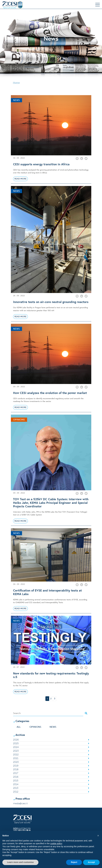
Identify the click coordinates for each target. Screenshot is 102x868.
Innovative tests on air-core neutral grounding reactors (50, 302)
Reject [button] (74, 862)
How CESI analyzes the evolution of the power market (50, 393)
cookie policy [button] (56, 843)
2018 (15, 769)
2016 (15, 776)
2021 (15, 758)
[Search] (48, 713)
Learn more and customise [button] (20, 862)
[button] (98, 835)
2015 (15, 780)
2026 (16, 739)
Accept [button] (91, 862)
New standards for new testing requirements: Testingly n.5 (51, 675)
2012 (15, 791)
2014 (15, 784)
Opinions (35, 726)
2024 (16, 747)
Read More (20, 178)
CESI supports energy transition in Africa (41, 164)
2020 (16, 762)
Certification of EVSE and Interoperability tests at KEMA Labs (47, 592)
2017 (15, 773)
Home (16, 82)
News (53, 726)
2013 (15, 788)
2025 (16, 743)
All (19, 726)
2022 (16, 754)
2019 (15, 765)
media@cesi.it (20, 803)
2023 (16, 750)
